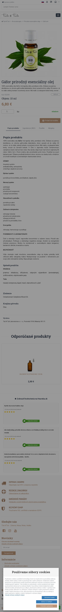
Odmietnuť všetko (49, 597)
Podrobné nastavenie (47, 606)
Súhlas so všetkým (46, 602)
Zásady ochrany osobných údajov (15, 595)
